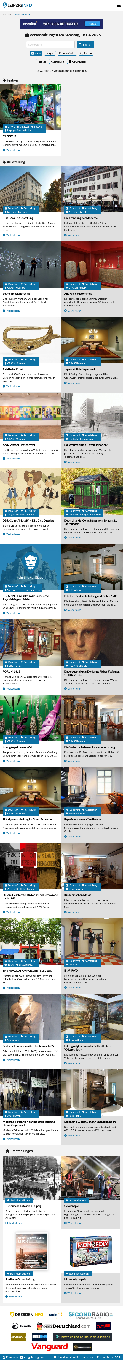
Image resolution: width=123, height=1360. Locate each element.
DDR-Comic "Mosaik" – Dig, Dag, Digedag (28, 520)
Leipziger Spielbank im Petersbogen (63, 1326)
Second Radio (91, 1316)
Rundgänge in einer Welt (18, 747)
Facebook (12, 1357)
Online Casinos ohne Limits (82, 1347)
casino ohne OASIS (49, 1347)
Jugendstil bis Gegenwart (79, 369)
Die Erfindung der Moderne (81, 218)
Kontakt (75, 1357)
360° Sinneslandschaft (16, 293)
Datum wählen (67, 53)
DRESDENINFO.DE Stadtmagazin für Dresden (26, 1314)
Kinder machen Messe (77, 895)
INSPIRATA (71, 970)
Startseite (17, 5)
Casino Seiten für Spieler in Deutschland (21, 1326)
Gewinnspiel (71, 1206)
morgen (50, 53)
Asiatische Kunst (13, 369)
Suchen (88, 53)
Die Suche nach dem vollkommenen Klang (89, 747)
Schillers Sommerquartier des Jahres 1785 (28, 1046)
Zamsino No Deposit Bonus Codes (103, 1326)
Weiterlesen (13, 149)
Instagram (37, 1357)
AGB (117, 1357)
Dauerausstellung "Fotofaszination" (86, 444)
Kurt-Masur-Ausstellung (18, 218)
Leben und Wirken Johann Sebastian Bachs (90, 1121)
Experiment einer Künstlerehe (82, 819)
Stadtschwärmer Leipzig (19, 1279)
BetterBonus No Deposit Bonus (39, 1337)
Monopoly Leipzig (75, 1279)
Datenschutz (105, 1357)
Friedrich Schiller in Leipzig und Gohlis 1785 (90, 596)
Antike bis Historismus (78, 293)
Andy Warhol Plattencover (19, 444)
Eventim (56, 1316)
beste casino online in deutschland (82, 1337)
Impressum (88, 1357)
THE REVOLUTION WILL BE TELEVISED (27, 970)
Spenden (62, 1357)
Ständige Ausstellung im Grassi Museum (27, 819)
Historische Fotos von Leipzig (23, 1206)
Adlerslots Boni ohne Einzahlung (18, 1337)
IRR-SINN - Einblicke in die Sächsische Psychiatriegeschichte (26, 597)
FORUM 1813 (11, 671)
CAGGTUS (9, 136)
